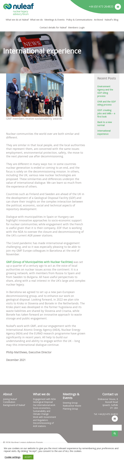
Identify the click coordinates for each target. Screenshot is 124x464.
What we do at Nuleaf (17, 19)
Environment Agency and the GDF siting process (105, 91)
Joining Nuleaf (10, 399)
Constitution (9, 402)
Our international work (44, 405)
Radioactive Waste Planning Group (72, 407)
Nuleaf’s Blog (111, 19)
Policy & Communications (79, 19)
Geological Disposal (43, 402)
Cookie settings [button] (12, 457)
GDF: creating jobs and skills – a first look (106, 113)
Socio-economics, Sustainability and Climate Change (42, 410)
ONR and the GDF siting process (106, 103)
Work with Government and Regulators (44, 419)
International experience (103, 132)
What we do (36, 19)
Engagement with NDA (44, 399)
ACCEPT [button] (28, 457)
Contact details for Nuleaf (53, 27)
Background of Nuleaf (14, 405)
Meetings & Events (54, 19)
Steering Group (70, 402)
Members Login (76, 27)
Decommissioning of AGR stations (43, 425)
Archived (98, 19)
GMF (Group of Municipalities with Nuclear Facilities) (39, 262)
